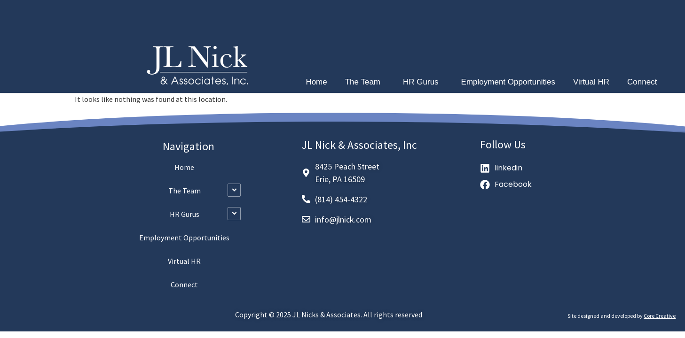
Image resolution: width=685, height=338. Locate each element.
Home (316, 81)
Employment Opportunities (508, 81)
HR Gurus (423, 82)
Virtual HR (591, 81)
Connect (642, 81)
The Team (365, 82)
